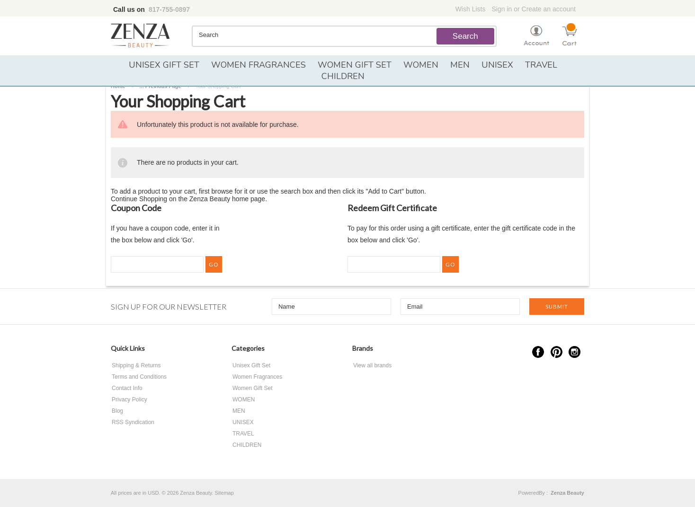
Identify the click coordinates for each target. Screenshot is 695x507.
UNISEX (497, 65)
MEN (460, 65)
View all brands (372, 365)
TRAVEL (541, 65)
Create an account (549, 9)
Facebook (538, 352)
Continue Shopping (139, 199)
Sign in (501, 9)
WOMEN (420, 65)
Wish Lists (470, 9)
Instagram (574, 352)
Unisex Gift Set (164, 65)
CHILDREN (343, 76)
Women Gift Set (355, 65)
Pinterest (556, 352)
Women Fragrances (258, 65)
